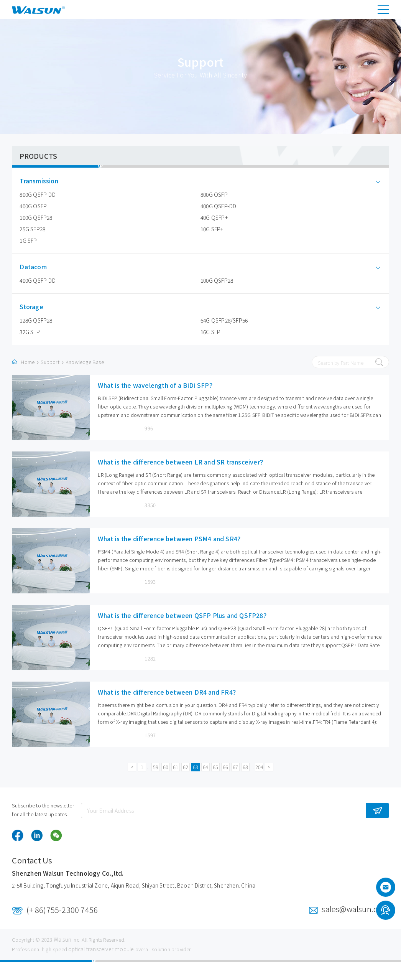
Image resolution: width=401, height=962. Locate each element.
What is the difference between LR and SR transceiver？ (182, 461)
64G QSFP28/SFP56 (224, 320)
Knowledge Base (85, 362)
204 (259, 767)
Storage (37, 307)
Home (28, 362)
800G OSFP (214, 194)
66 (225, 767)
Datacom (39, 267)
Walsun (62, 939)
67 (235, 767)
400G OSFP (33, 206)
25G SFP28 (32, 229)
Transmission (44, 181)
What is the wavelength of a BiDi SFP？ (156, 385)
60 (165, 767)
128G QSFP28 (36, 320)
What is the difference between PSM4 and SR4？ (170, 538)
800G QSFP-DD (37, 194)
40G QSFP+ (214, 217)
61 (175, 767)
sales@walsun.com (355, 908)
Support (50, 362)
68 (245, 767)
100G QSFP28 (36, 217)
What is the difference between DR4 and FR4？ (168, 692)
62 (185, 767)
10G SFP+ (212, 229)
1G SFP (28, 240)
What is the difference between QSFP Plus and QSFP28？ (183, 615)
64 (205, 767)
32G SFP (29, 332)
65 (215, 767)
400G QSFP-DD (218, 206)
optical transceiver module (101, 949)
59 (155, 767)
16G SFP (210, 332)
